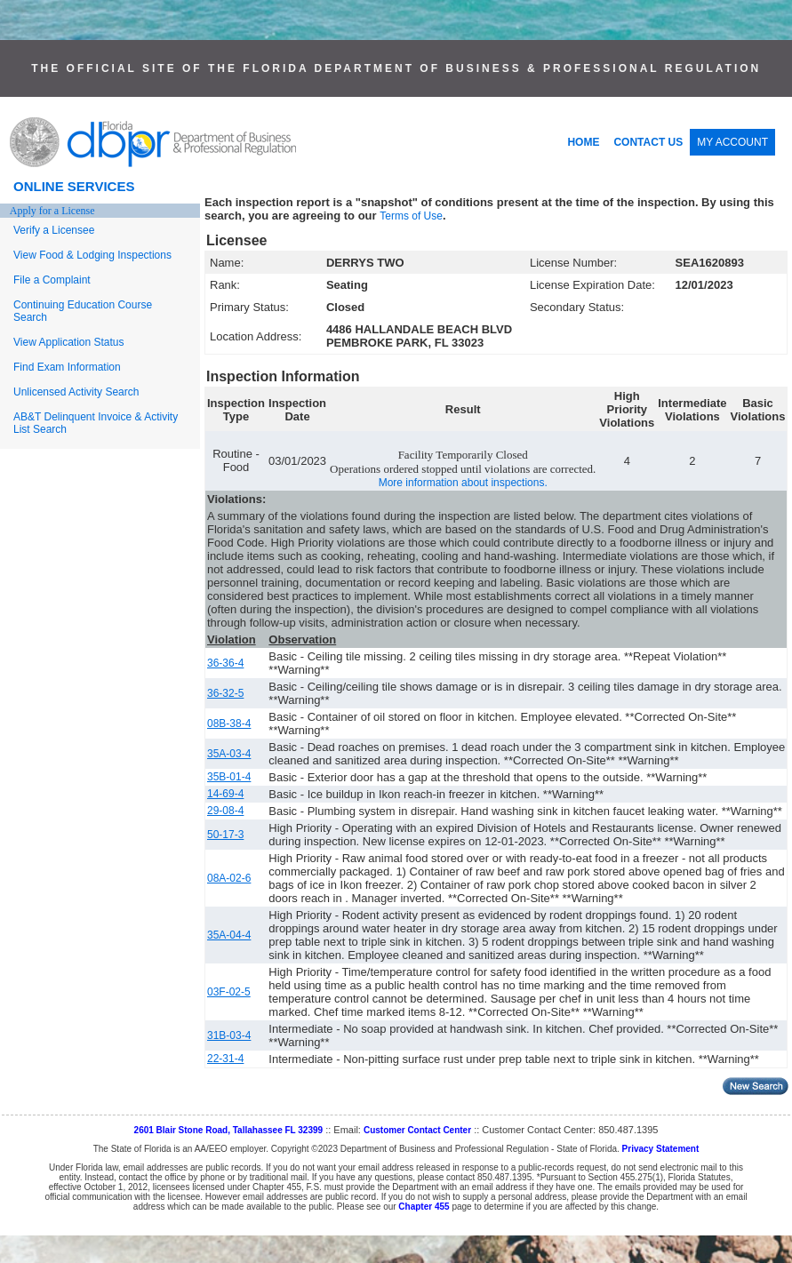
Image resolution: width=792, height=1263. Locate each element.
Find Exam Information (67, 367)
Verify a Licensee (53, 230)
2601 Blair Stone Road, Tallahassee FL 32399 (229, 1130)
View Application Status (68, 342)
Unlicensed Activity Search (76, 392)
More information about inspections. (463, 482)
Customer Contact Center (417, 1130)
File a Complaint (52, 280)
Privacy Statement (661, 1149)
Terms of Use (411, 216)
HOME (583, 142)
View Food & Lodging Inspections (92, 255)
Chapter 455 (423, 1206)
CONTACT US (648, 142)
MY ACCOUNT (732, 142)
